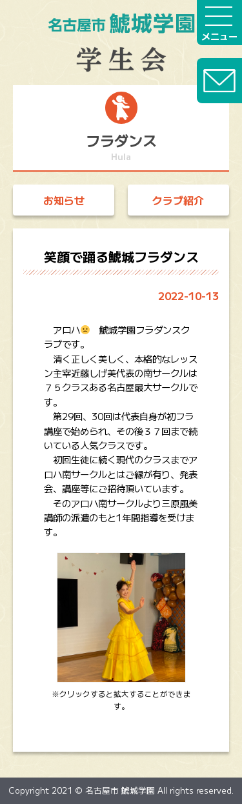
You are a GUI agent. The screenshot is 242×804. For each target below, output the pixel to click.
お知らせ (64, 200)
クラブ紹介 (178, 200)
